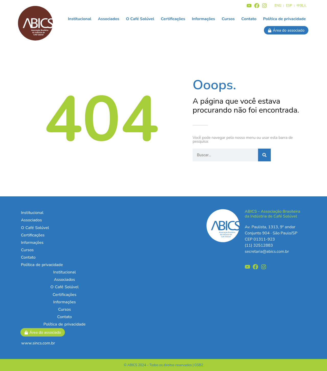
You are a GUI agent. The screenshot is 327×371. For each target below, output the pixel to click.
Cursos (228, 19)
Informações (203, 19)
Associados (108, 19)
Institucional (79, 19)
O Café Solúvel (140, 19)
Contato (248, 19)
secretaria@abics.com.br (267, 251)
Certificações (173, 19)
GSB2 (198, 365)
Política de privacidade (284, 19)
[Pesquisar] (264, 155)
